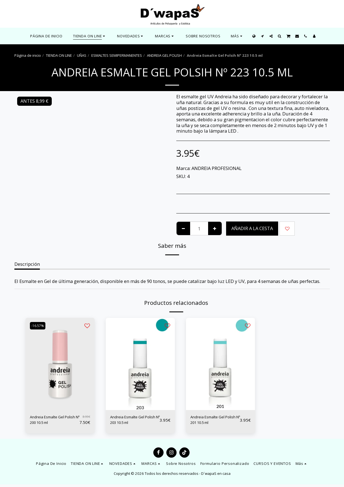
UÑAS (81, 55)
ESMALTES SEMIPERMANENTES (116, 55)
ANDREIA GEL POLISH (164, 55)
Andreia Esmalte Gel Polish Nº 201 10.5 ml (212, 421)
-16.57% (39, 325)
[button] (131, 36)
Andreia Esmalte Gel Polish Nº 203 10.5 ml (132, 421)
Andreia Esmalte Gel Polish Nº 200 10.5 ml (52, 421)
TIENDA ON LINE (59, 55)
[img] (60, 364)
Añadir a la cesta (252, 228)
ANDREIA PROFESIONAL (217, 168)
